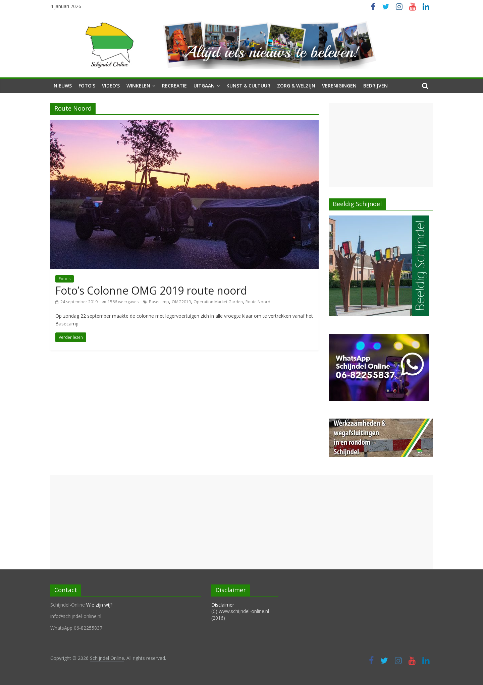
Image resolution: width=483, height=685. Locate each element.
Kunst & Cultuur (248, 85)
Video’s (111, 85)
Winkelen (138, 85)
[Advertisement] (381, 145)
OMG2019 (181, 302)
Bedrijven (375, 85)
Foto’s (86, 85)
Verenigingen (339, 85)
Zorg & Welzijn (296, 85)
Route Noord (258, 302)
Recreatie (174, 85)
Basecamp (159, 302)
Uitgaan (204, 85)
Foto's (64, 279)
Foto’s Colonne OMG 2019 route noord (151, 290)
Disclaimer (222, 605)
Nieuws (63, 85)
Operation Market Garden (218, 302)
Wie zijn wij (98, 605)
